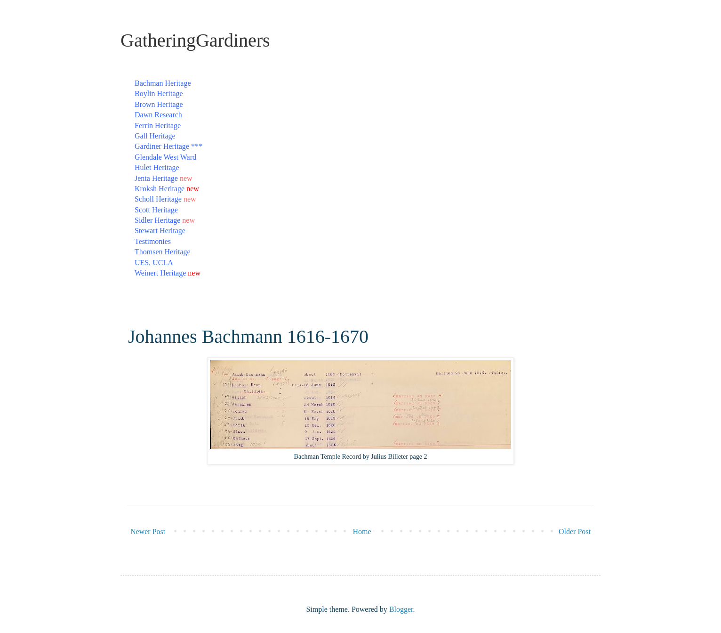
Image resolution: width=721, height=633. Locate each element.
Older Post (575, 532)
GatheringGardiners (195, 40)
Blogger (401, 609)
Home (362, 532)
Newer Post (147, 532)
